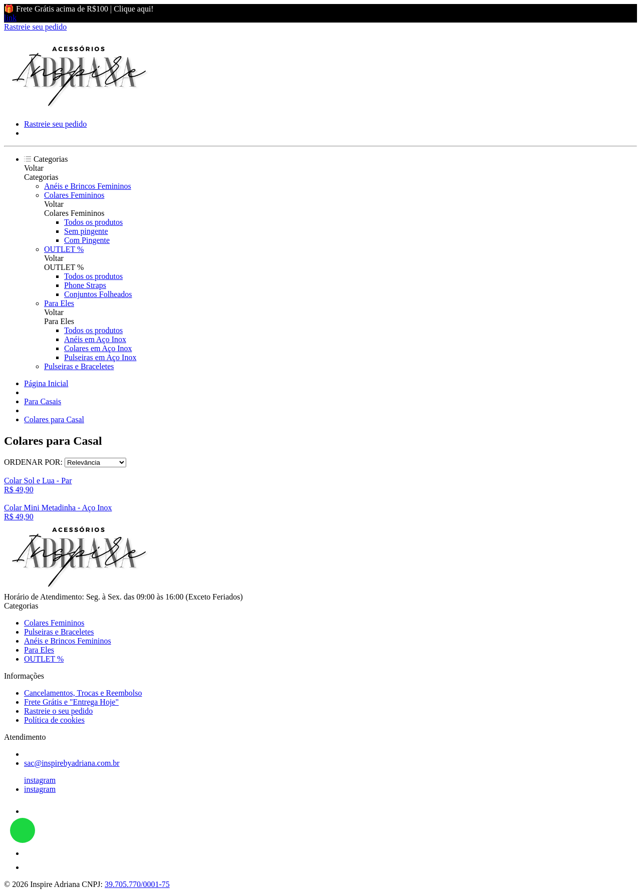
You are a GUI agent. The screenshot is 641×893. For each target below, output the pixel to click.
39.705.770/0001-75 (137, 884)
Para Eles (59, 303)
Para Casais (42, 401)
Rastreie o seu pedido (58, 711)
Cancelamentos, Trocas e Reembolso (83, 693)
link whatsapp (22, 830)
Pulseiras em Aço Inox (100, 357)
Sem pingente (86, 231)
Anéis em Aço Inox (95, 339)
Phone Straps (85, 285)
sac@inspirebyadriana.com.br (72, 763)
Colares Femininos (74, 195)
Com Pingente (87, 240)
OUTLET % (64, 249)
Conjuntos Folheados (98, 294)
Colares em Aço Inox (98, 348)
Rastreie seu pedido (35, 27)
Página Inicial (46, 383)
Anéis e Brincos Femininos (87, 186)
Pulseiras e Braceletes (79, 366)
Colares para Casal (54, 419)
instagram (40, 780)
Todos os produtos (93, 222)
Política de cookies (54, 720)
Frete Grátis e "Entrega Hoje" (71, 702)
